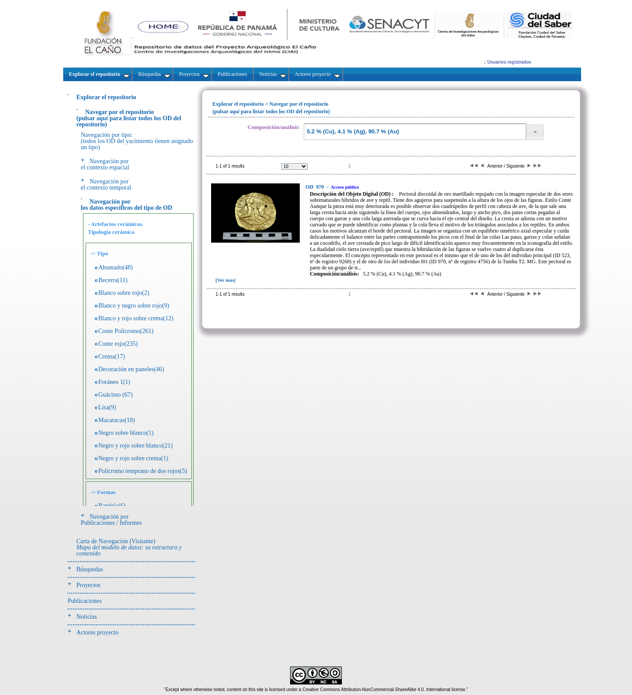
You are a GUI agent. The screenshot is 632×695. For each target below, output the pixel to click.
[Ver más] (225, 280)
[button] (535, 132)
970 (315, 187)
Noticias (86, 616)
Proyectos (88, 585)
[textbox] (414, 131)
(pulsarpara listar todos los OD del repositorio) (128, 118)
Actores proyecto (97, 632)
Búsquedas (89, 569)
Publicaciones (85, 601)
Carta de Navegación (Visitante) (129, 547)
